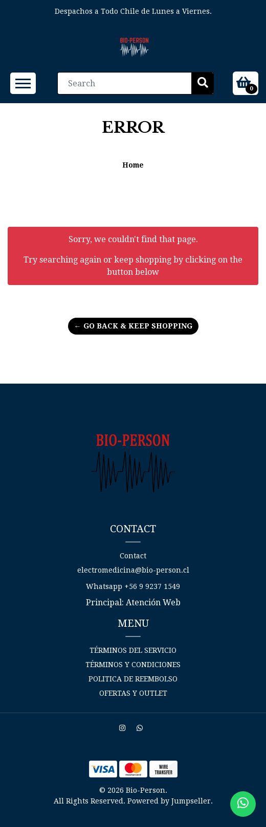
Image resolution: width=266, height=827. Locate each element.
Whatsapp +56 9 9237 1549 (133, 586)
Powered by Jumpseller (169, 801)
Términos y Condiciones (133, 664)
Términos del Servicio (133, 650)
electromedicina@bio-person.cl (133, 570)
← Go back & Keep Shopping (133, 326)
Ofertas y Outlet (133, 693)
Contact (133, 556)
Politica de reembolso (133, 679)
